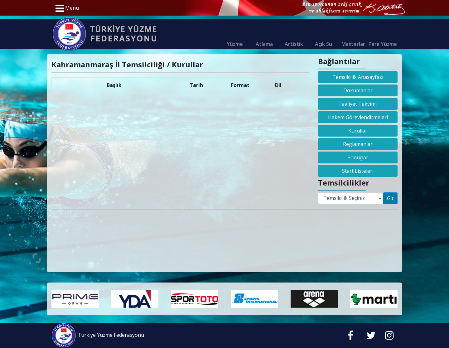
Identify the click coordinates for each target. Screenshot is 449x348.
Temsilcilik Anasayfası (357, 77)
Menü (67, 8)
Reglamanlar (358, 144)
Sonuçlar (358, 157)
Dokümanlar (358, 90)
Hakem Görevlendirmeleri (358, 117)
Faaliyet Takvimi (358, 103)
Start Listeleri (358, 170)
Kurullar (357, 130)
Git (390, 198)
